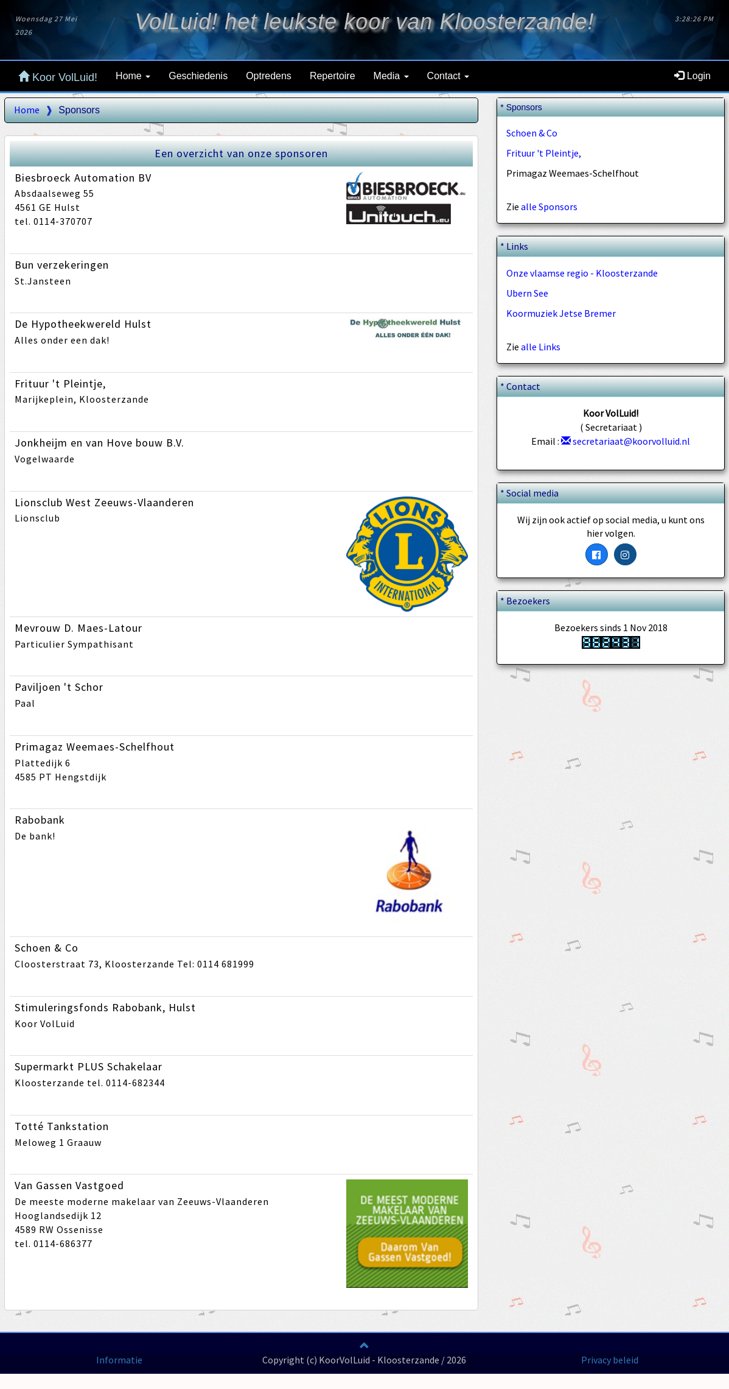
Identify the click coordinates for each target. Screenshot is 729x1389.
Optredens (268, 76)
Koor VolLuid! (57, 77)
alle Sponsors (549, 206)
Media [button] (391, 76)
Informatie (119, 1360)
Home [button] (133, 76)
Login (692, 76)
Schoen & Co (531, 133)
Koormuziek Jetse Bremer (561, 313)
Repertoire (332, 76)
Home (27, 110)
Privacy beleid (609, 1360)
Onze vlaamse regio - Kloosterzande (582, 273)
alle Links (540, 347)
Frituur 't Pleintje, (543, 153)
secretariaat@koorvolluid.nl (625, 441)
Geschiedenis (198, 76)
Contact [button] (448, 76)
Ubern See (527, 293)
